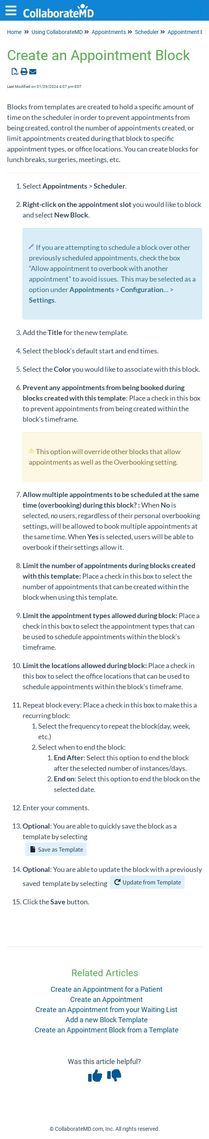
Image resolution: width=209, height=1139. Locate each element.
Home (14, 32)
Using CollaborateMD (57, 32)
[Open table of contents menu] (13, 9)
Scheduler (147, 32)
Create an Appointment (106, 999)
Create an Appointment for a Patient (107, 989)
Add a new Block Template (107, 1020)
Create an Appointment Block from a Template (107, 1030)
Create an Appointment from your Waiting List (106, 1009)
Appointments (109, 32)
